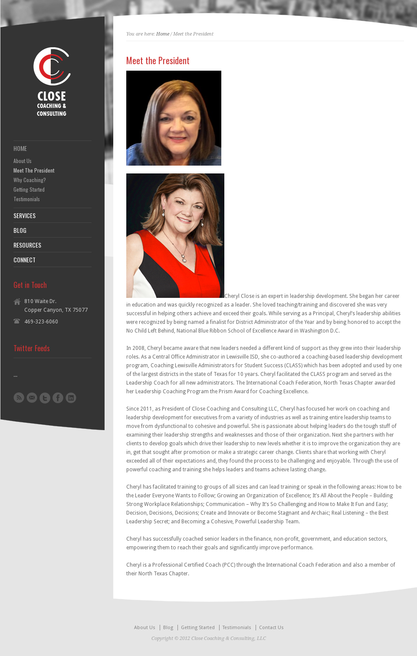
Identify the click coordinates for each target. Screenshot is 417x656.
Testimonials (26, 199)
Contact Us (271, 627)
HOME (20, 148)
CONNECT (24, 260)
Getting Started (29, 189)
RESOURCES (27, 245)
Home (162, 34)
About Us (22, 160)
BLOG (19, 230)
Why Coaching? (29, 180)
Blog (168, 627)
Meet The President (33, 170)
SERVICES (24, 215)
